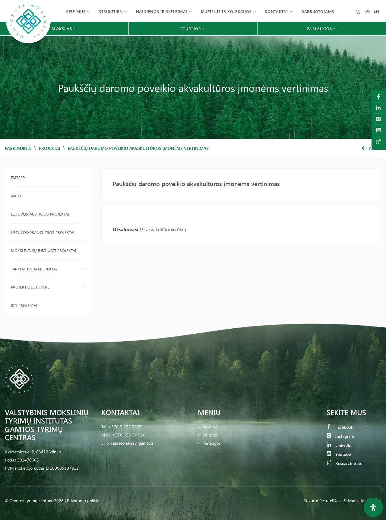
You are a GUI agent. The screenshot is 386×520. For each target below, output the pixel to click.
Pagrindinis (18, 148)
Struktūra (110, 11)
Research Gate (344, 463)
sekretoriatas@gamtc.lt (132, 443)
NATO (16, 195)
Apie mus (75, 11)
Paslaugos (211, 443)
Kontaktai (276, 11)
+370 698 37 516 (128, 435)
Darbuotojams (317, 11)
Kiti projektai (24, 305)
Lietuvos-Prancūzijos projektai (42, 232)
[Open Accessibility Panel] (373, 507)
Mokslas (209, 427)
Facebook (340, 427)
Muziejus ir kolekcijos (226, 11)
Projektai (49, 148)
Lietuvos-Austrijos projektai (40, 213)
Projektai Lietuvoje (30, 286)
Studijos (209, 435)
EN (377, 11)
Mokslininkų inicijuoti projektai (43, 250)
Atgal (371, 148)
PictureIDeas (330, 500)
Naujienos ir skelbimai (161, 11)
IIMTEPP (18, 177)
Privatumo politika (83, 500)
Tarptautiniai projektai (34, 268)
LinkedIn (339, 445)
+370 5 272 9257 (124, 427)
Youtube (339, 454)
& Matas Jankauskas (362, 500)
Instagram (340, 436)
